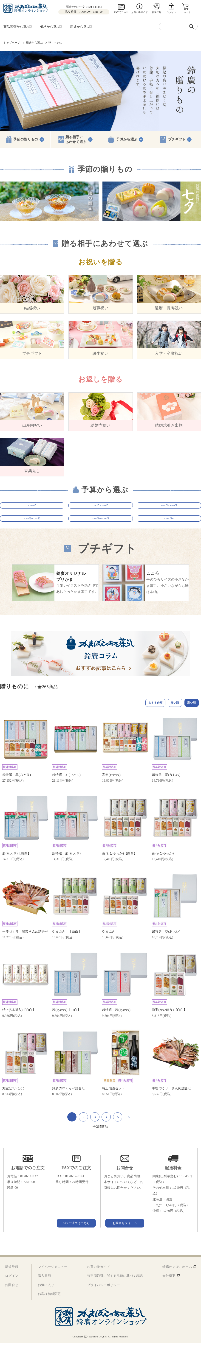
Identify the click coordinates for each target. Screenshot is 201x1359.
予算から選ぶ (126, 138)
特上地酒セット (113, 1104)
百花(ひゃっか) (163, 869)
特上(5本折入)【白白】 (19, 1026)
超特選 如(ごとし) (66, 790)
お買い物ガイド (139, 12)
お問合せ (11, 1301)
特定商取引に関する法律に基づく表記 (115, 1291)
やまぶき (108, 947)
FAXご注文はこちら (76, 1238)
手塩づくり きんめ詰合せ (171, 1104)
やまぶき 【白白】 (67, 947)
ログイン (11, 1291)
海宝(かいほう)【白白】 (169, 1026)
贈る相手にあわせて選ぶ (76, 138)
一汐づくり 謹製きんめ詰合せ (25, 947)
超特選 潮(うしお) (166, 790)
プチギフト (177, 138)
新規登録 (156, 12)
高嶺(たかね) (111, 790)
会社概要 (169, 1291)
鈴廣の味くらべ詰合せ (68, 1104)
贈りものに (55, 41)
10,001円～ (169, 528)
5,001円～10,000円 (101, 528)
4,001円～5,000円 (32, 528)
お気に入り (46, 1301)
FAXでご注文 (121, 12)
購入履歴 (44, 1291)
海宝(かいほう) (13, 1104)
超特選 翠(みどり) (16, 790)
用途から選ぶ (34, 41)
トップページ (11, 41)
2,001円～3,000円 (100, 508)
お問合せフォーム (125, 1238)
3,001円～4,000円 (169, 508)
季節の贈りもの (25, 138)
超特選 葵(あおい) (166, 947)
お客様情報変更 (49, 1309)
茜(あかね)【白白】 (66, 1026)
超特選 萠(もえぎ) (66, 869)
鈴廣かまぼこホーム (177, 1282)
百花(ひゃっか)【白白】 (119, 869)
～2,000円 (32, 508)
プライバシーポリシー (103, 1301)
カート (187, 12)
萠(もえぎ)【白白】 (16, 869)
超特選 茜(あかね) (116, 1026)
